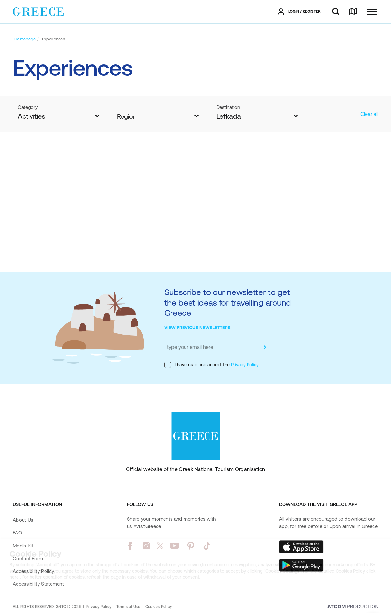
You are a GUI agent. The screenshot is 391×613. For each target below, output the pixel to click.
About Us (23, 520)
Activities (31, 116)
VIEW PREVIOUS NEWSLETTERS (197, 327)
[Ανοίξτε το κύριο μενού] (372, 11)
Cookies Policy (158, 606)
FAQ (17, 532)
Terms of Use (128, 606)
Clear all (369, 114)
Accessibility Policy (33, 571)
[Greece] (38, 11)
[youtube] (174, 546)
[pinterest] (191, 546)
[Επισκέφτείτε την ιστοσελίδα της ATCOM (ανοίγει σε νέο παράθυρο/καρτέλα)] (352, 607)
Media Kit (23, 545)
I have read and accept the (211, 365)
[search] (335, 11)
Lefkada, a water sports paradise (185, 228)
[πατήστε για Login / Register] (299, 12)
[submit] (265, 347)
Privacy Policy (244, 364)
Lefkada (228, 116)
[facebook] (130, 546)
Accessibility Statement (38, 584)
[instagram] (146, 546)
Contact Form (28, 558)
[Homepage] (25, 39)
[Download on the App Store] (301, 546)
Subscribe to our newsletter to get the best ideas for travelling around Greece (227, 302)
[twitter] (160, 546)
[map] (352, 11)
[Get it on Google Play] (301, 565)
